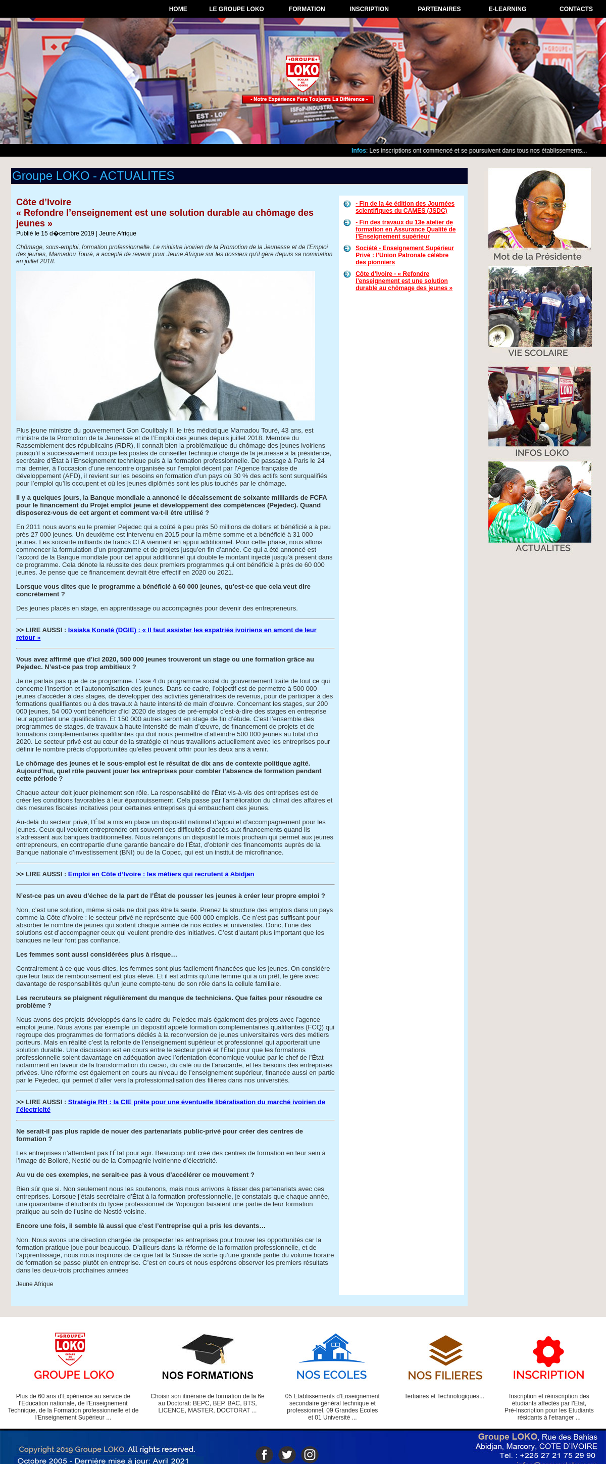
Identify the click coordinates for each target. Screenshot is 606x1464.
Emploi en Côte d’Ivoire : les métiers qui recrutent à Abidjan (161, 874)
